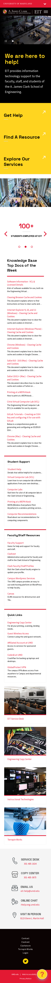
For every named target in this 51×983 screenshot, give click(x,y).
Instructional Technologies (20, 799)
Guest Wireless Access (18, 633)
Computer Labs (14, 489)
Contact (26, 938)
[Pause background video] (6, 41)
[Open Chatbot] (42, 974)
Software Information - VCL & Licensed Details (21, 283)
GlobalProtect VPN (16, 667)
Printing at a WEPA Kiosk (18, 392)
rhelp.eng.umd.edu (30, 904)
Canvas (10, 593)
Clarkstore (25, 945)
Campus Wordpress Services (21, 578)
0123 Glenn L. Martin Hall (32, 918)
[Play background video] (13, 41)
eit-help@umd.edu (30, 890)
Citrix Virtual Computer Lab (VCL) (23, 401)
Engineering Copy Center (19, 622)
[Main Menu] (46, 12)
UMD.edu (15, 974)
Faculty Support (15, 542)
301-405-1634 (30, 863)
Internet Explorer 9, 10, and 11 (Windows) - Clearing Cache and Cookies (22, 313)
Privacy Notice (25, 978)
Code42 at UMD (14, 654)
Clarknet (11, 553)
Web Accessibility (29, 974)
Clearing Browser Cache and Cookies (24, 297)
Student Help (14, 469)
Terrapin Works (14, 839)
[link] (25, 705)
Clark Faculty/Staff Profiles (20, 566)
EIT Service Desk (15, 718)
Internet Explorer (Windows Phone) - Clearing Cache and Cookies (25, 330)
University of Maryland (17, 4)
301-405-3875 (30, 877)
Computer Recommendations (21, 514)
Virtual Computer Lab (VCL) (20, 477)
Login (25, 952)
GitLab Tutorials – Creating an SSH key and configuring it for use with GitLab (24, 417)
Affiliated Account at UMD (20, 642)
